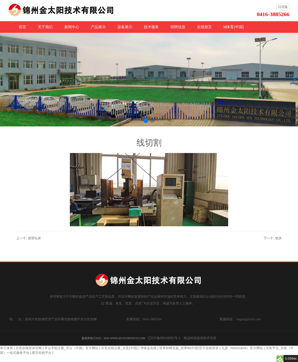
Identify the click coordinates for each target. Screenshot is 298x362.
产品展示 (98, 27)
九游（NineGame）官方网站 (242, 348)
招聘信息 (177, 27)
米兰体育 (6, 348)
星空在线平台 (41, 353)
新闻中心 (71, 27)
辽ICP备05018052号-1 (164, 338)
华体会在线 (148, 348)
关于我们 (45, 27)
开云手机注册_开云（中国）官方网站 (71, 348)
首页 (22, 27)
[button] (145, 120)
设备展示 (124, 27)
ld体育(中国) (234, 27)
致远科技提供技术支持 (200, 338)
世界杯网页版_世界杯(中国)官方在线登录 (189, 348)
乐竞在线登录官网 (29, 348)
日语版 (283, 7)
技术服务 (151, 27)
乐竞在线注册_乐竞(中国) (119, 348)
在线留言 (204, 27)
